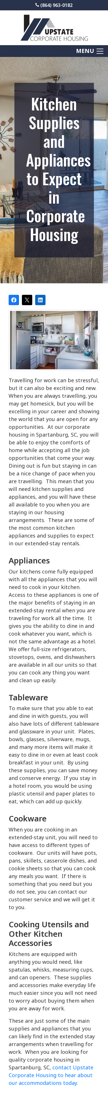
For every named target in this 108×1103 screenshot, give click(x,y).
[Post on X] (27, 300)
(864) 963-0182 (54, 5)
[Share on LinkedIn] (40, 300)
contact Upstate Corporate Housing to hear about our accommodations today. (51, 1075)
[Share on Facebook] (14, 300)
